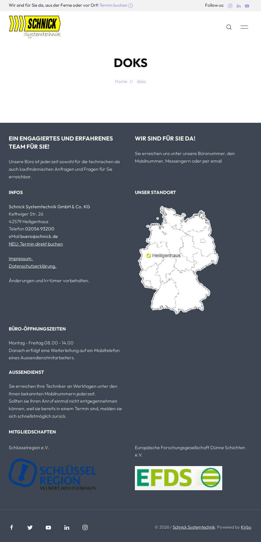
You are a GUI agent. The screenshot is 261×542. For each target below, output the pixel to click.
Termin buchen (116, 5)
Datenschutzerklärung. (33, 266)
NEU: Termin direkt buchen (36, 244)
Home (121, 81)
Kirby (246, 527)
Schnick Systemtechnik (194, 527)
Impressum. (21, 258)
